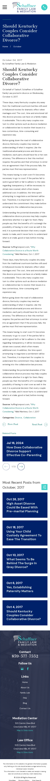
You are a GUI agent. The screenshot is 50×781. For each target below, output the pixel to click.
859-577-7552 (25, 656)
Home (25, 682)
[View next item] (21, 466)
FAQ (25, 698)
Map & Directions (25, 730)
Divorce (18, 417)
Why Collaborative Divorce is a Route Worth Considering (20, 251)
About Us (25, 687)
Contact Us (25, 708)
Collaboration (29, 417)
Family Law (25, 692)
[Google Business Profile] (22, 668)
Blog (25, 703)
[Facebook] (27, 668)
